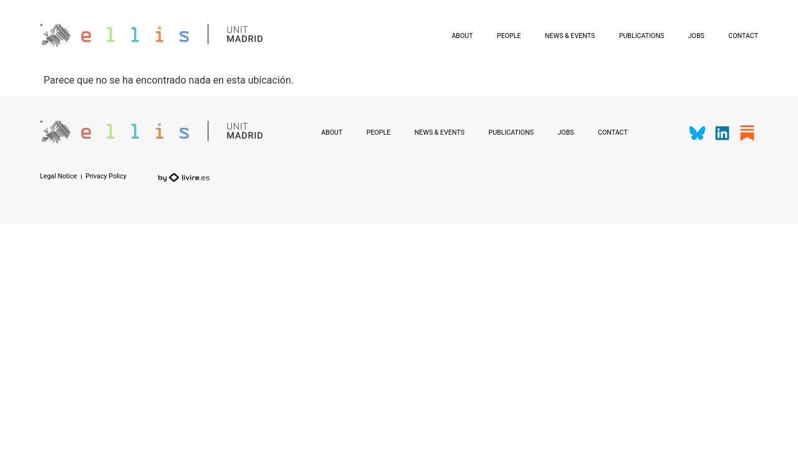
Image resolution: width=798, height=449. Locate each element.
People (509, 36)
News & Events (570, 36)
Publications (642, 36)
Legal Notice (58, 176)
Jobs (696, 36)
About (462, 36)
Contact (743, 36)
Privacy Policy (106, 176)
